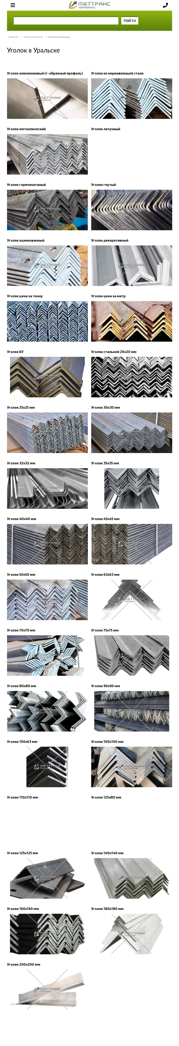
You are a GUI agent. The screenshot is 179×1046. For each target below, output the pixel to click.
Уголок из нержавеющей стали (117, 73)
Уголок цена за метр (108, 296)
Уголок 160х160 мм (23, 909)
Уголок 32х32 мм (21, 463)
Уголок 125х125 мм (22, 853)
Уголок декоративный (109, 240)
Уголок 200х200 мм (23, 964)
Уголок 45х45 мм (105, 519)
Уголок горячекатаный (26, 184)
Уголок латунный (105, 129)
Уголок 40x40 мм (21, 519)
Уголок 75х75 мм (105, 630)
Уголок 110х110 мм (22, 797)
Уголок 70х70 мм (21, 630)
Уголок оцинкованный (25, 240)
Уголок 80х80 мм (21, 686)
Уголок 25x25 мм (21, 407)
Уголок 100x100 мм (107, 741)
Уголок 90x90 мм (105, 686)
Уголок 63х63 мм (105, 574)
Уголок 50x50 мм (21, 574)
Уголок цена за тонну (25, 296)
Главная (13, 36)
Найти (130, 20)
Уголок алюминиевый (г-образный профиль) (45, 73)
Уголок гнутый (103, 184)
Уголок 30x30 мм (105, 407)
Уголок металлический (26, 129)
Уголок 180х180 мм (107, 909)
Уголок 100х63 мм (22, 741)
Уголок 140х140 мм (107, 853)
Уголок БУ (15, 352)
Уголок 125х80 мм (106, 797)
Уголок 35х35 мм (105, 463)
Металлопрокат (33, 36)
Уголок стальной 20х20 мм (113, 352)
